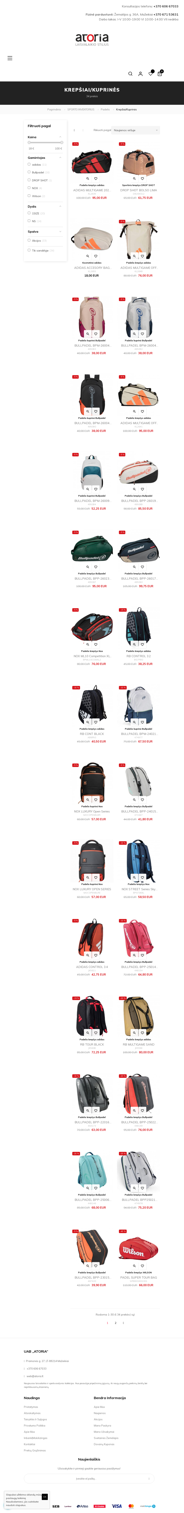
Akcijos (98, 1403)
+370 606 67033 (165, 6)
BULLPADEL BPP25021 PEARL (138, 1184)
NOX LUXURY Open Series (92, 796)
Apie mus (29, 1416)
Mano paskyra (102, 1410)
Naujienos (100, 1397)
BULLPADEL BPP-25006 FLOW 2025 (92, 1184)
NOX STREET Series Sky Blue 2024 (138, 874)
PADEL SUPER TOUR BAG (138, 1262)
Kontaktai (29, 1428)
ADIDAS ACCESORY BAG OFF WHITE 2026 (92, 252)
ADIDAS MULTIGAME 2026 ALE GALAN (92, 175)
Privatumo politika (34, 1410)
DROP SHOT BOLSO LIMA (138, 174)
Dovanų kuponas (104, 1428)
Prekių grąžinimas (35, 1434)
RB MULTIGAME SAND (138, 1029)
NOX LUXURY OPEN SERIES (92, 873)
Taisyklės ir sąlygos (35, 1403)
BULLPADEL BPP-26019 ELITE (138, 485)
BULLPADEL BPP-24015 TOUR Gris (138, 796)
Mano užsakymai (104, 1416)
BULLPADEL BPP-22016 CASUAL (92, 1107)
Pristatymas (31, 1391)
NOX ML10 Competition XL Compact (92, 641)
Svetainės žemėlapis (106, 1422)
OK (44, 1496)
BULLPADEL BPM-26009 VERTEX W (91, 485)
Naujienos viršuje (137, 114)
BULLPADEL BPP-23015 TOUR (92, 1262)
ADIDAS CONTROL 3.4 (92, 951)
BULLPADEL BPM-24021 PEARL (138, 718)
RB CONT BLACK (92, 718)
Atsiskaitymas (32, 1397)
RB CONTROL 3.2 (138, 640)
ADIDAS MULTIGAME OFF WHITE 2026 (138, 252)
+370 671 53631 (165, 14)
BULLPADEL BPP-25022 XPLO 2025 (138, 1107)
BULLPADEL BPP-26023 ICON (92, 563)
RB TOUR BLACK (92, 1029)
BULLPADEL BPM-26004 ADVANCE (91, 330)
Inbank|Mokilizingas (35, 1422)
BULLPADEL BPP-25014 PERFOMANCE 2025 (138, 952)
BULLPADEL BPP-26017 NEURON (138, 563)
